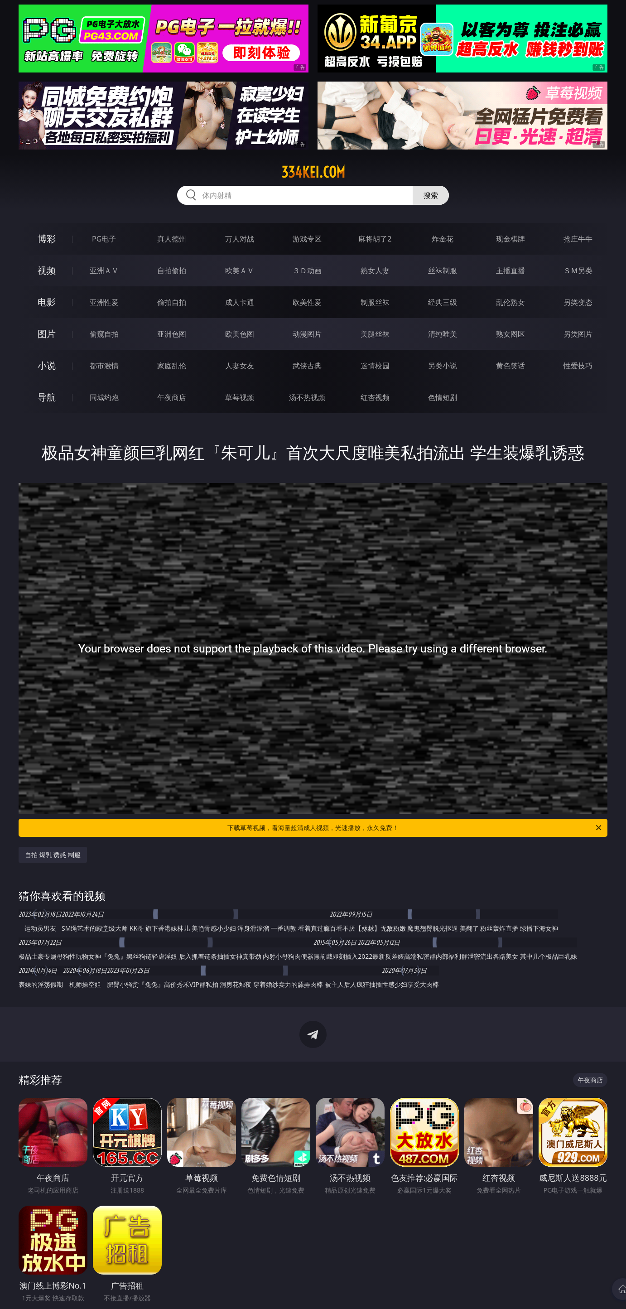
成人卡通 (239, 302)
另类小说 (442, 366)
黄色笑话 (510, 366)
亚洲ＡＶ (104, 270)
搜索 (431, 195)
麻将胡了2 (374, 239)
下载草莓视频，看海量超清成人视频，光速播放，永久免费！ (415, 827)
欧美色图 (239, 334)
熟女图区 (510, 334)
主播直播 (510, 270)
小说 (47, 365)
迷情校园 (375, 366)
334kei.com (313, 172)
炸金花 (442, 239)
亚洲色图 (171, 334)
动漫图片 (307, 334)
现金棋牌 (510, 239)
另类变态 (577, 302)
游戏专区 (307, 239)
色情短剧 (442, 397)
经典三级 (442, 302)
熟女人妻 (375, 270)
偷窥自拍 (104, 334)
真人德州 (171, 239)
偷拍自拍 (171, 302)
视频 (47, 270)
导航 (47, 397)
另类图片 (577, 334)
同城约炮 (104, 397)
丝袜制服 (442, 270)
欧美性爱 (307, 302)
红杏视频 (375, 397)
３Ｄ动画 (307, 270)
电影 (47, 302)
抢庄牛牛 (577, 239)
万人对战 (239, 239)
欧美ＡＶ (239, 270)
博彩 (47, 238)
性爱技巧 (577, 366)
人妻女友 (239, 366)
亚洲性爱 (104, 302)
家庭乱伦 (171, 366)
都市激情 (104, 366)
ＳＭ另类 (577, 270)
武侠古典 (307, 366)
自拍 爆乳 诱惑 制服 (53, 854)
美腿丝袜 (375, 334)
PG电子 (104, 239)
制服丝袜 (375, 302)
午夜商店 (171, 397)
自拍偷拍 (171, 270)
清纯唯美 (442, 334)
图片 (47, 334)
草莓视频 (239, 397)
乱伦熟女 (510, 302)
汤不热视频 (307, 397)
